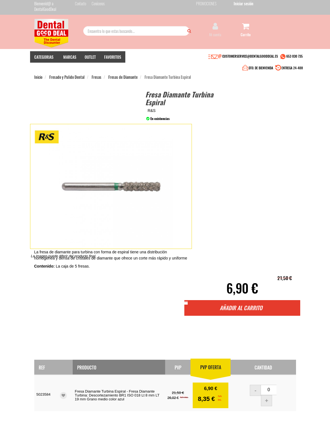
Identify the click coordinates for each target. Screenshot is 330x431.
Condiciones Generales (238, 414)
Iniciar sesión (286, 5)
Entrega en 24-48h (92, 354)
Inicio (38, 75)
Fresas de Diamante (123, 75)
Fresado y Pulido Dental (67, 75)
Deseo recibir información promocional (198, 380)
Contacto (130, 349)
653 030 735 (294, 63)
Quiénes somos (89, 349)
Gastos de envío (90, 366)
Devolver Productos (137, 360)
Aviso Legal (215, 414)
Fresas (96, 75)
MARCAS (69, 64)
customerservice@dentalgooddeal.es (187, 414)
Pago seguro (87, 360)
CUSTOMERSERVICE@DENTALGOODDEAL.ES (250, 63)
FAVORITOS (112, 64)
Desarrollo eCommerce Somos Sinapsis (55, 417)
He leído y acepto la (201, 367)
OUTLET (90, 64)
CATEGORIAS (43, 64)
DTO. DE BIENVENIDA (164, 64)
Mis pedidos (132, 354)
